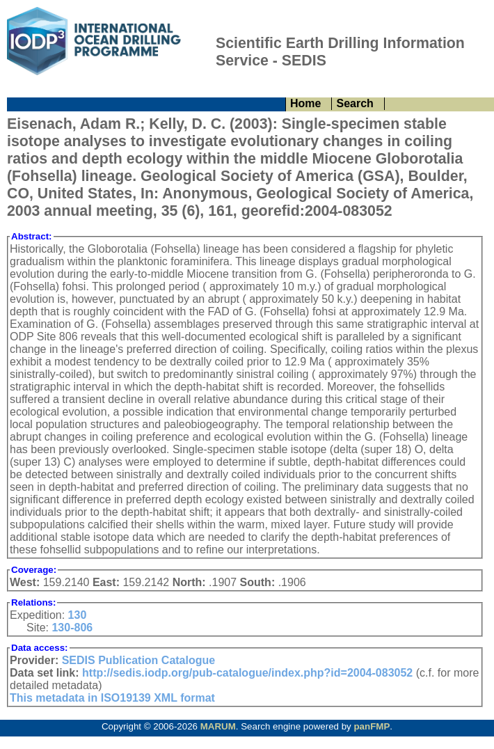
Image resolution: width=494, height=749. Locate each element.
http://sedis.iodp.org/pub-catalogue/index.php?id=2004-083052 (247, 673)
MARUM (218, 726)
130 (77, 615)
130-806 (72, 627)
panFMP (371, 726)
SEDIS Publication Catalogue (138, 660)
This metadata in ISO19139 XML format (112, 698)
